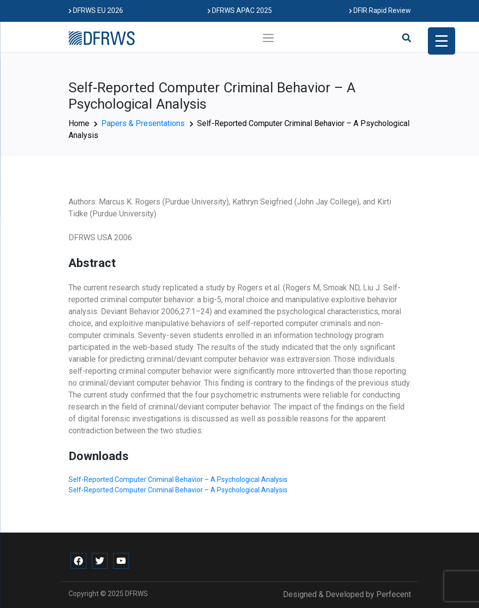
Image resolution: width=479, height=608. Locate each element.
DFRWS (136, 594)
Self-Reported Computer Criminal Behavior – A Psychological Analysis (177, 479)
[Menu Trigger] (441, 41)
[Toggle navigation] (268, 37)
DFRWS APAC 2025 (239, 10)
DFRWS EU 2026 (95, 10)
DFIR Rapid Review (380, 10)
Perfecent (393, 594)
